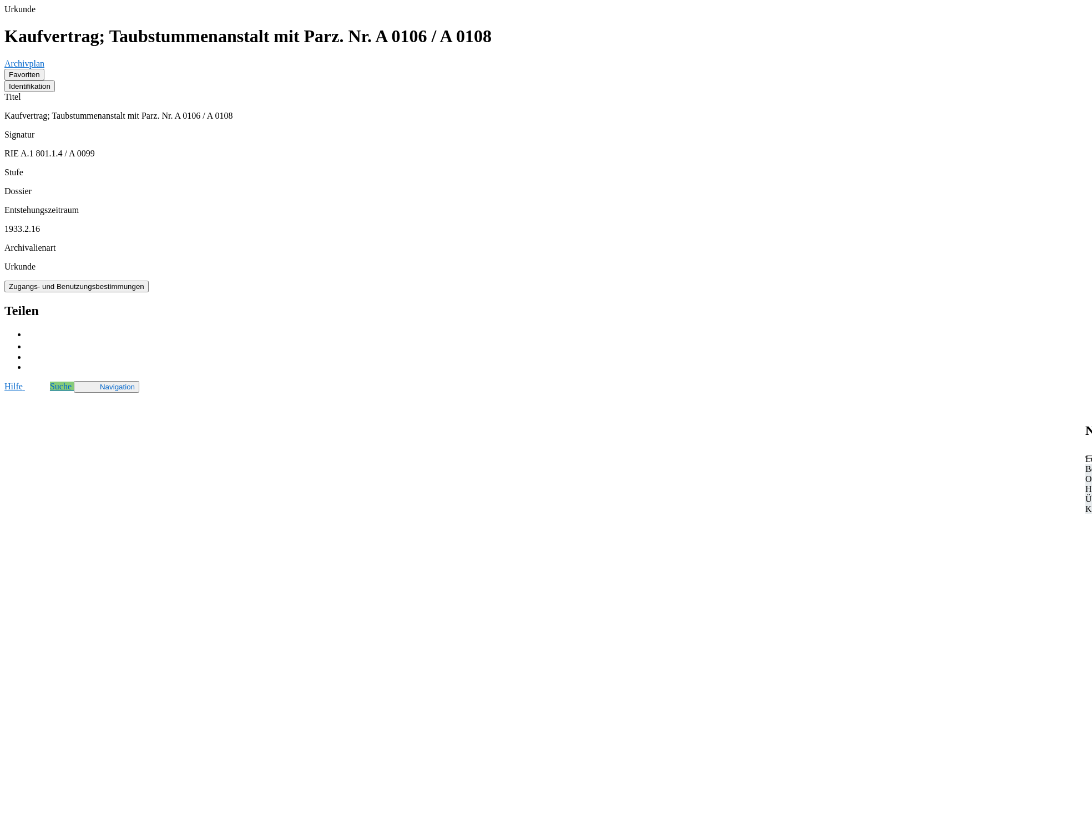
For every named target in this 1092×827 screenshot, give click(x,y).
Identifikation (29, 86)
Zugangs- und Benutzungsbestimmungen (76, 286)
